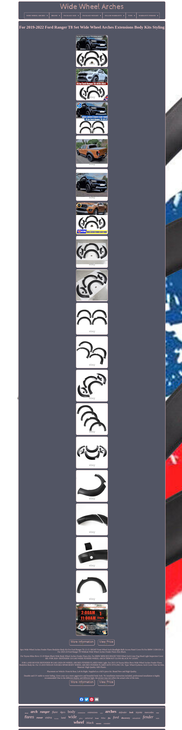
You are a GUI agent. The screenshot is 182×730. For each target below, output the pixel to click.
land (63, 717)
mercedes (149, 712)
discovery (125, 718)
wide (72, 716)
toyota (139, 712)
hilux (103, 718)
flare (55, 712)
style (101, 713)
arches (110, 711)
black (90, 722)
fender (148, 717)
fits (109, 718)
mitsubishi (136, 718)
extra (48, 717)
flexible (56, 718)
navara (98, 723)
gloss (81, 718)
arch (34, 712)
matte (157, 718)
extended (107, 723)
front (97, 718)
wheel (79, 722)
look (131, 712)
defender (123, 712)
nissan (26, 713)
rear (157, 713)
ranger (45, 712)
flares (29, 717)
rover (40, 717)
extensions (93, 712)
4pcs (62, 712)
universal (89, 718)
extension (81, 713)
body (71, 712)
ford (116, 717)
